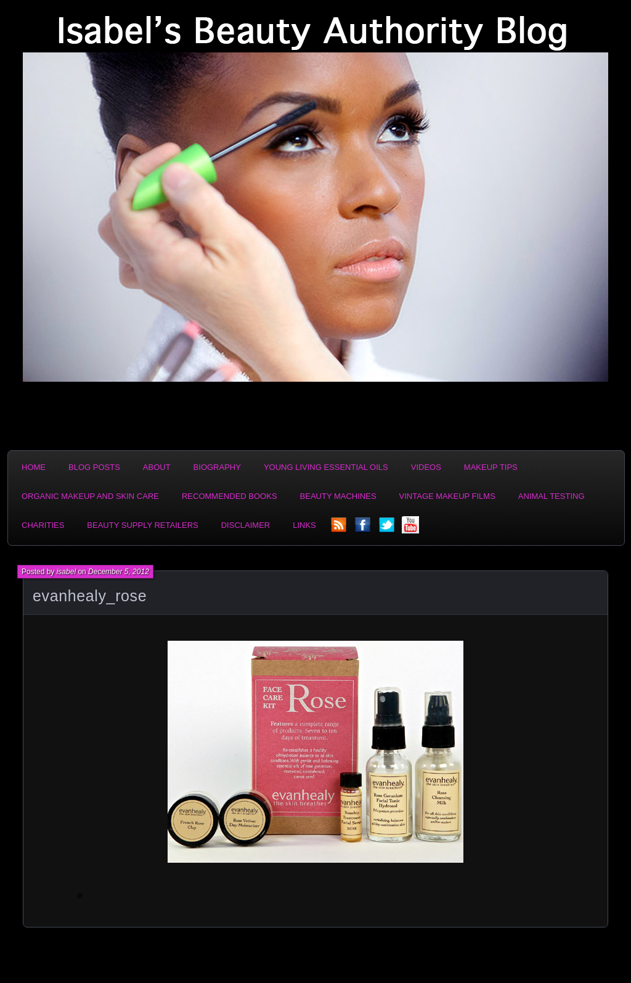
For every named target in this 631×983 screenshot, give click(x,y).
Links (304, 525)
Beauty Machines (338, 496)
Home (34, 467)
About (157, 467)
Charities (43, 525)
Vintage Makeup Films (447, 496)
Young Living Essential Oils (326, 467)
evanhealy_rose (90, 595)
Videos (426, 467)
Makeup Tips (491, 467)
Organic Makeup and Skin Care (90, 496)
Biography (217, 467)
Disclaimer (245, 525)
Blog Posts (94, 467)
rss (339, 528)
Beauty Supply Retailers (142, 525)
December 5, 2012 (118, 571)
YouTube (411, 528)
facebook (363, 528)
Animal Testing (551, 496)
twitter (387, 528)
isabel (66, 571)
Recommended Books (229, 496)
